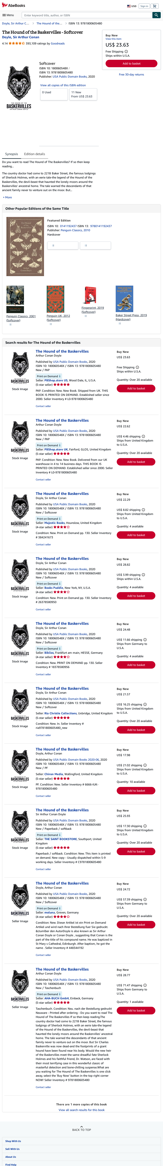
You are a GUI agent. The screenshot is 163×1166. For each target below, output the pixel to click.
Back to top (81, 1129)
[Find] (156, 15)
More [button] (8, 197)
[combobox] (87, 15)
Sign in (144, 6)
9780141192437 (101, 226)
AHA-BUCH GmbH (56, 998)
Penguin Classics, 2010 (75, 230)
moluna (49, 912)
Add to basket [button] (131, 63)
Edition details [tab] (34, 154)
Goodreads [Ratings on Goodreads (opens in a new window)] (58, 43)
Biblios (49, 652)
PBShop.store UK (56, 449)
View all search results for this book (82, 1110)
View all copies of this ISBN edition (63, 85)
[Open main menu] (9, 15)
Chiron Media (53, 774)
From (83, 94)
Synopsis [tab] (11, 154)
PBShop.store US (56, 380)
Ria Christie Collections (60, 713)
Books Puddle (53, 587)
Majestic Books (54, 522)
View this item (113, 38)
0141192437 (68, 226)
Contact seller (43, 406)
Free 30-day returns (131, 74)
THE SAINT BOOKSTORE (60, 839)
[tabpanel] (50, 179)
